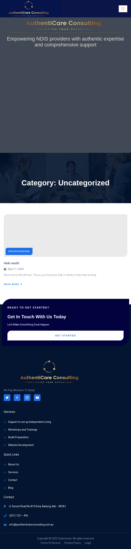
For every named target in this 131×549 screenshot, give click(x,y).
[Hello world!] (65, 235)
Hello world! (11, 263)
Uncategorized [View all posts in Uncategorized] (19, 251)
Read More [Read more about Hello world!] (13, 284)
